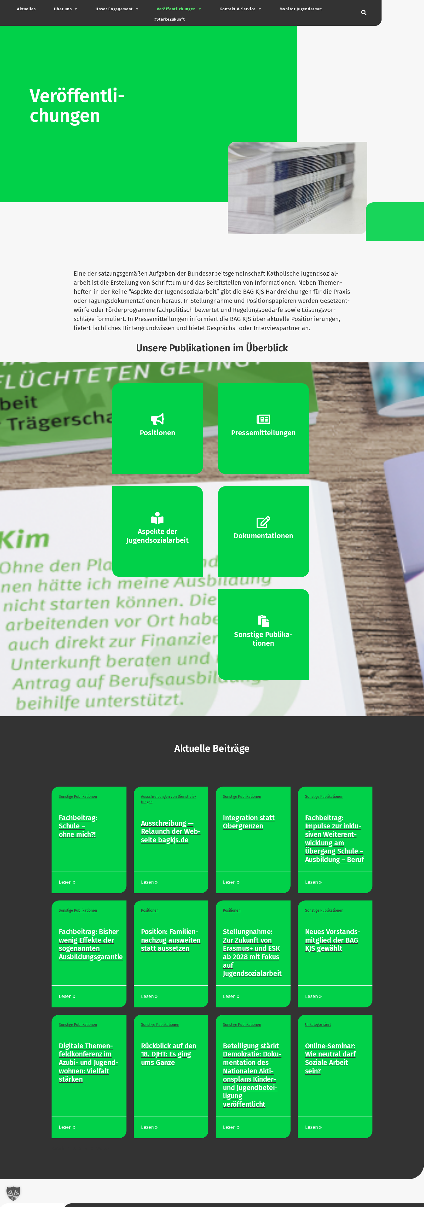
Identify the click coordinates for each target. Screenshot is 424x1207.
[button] (364, 13)
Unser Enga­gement (117, 9)
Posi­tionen (150, 910)
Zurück (58, 1148)
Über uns (65, 9)
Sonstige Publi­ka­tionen (78, 796)
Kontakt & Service (240, 9)
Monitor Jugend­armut (301, 9)
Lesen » (68, 882)
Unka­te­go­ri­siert (318, 1025)
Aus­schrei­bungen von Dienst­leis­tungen (168, 799)
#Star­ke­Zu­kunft (169, 19)
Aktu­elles (26, 9)
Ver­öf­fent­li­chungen (179, 9)
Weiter (102, 1148)
